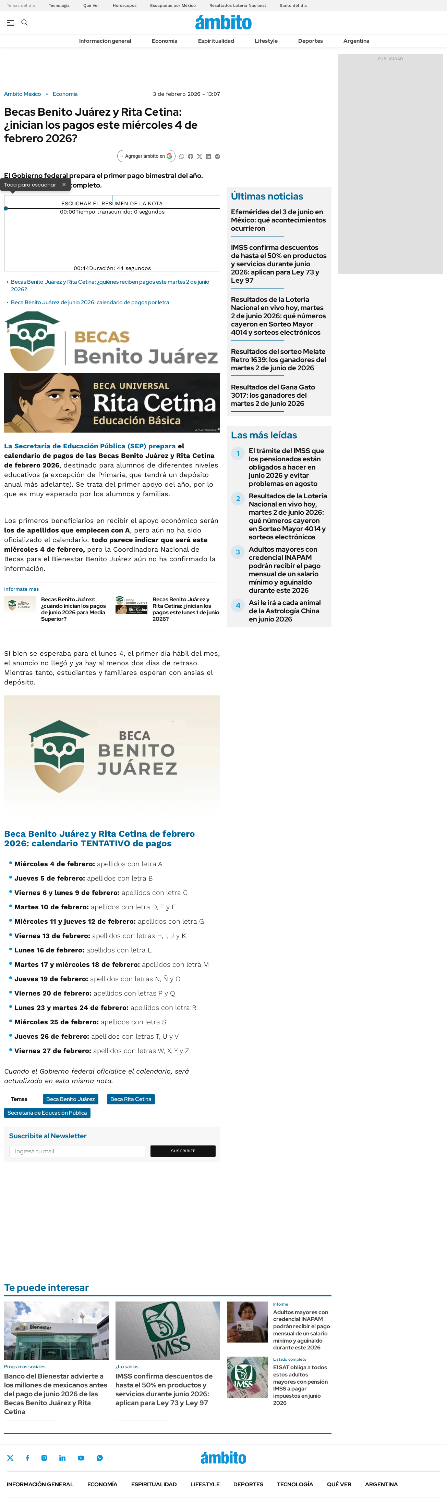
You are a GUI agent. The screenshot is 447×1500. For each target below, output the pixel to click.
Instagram (44, 1458)
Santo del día (293, 5)
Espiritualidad (216, 40)
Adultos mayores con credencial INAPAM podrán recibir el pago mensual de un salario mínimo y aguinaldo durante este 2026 (285, 570)
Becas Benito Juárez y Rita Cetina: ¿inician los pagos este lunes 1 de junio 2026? (186, 609)
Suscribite (183, 1151)
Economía (165, 40)
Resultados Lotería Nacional (237, 5)
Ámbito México (22, 94)
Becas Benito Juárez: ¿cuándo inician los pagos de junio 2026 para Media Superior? (73, 609)
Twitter (10, 1458)
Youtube (80, 1458)
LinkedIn (62, 1458)
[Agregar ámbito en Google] (146, 156)
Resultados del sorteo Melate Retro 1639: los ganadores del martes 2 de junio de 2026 (278, 359)
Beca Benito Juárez (70, 1099)
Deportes (310, 40)
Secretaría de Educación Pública (47, 1112)
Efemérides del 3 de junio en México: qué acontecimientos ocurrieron (278, 220)
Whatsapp (100, 1458)
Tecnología (59, 5)
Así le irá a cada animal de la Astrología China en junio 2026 (285, 611)
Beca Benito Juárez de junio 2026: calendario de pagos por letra (90, 302)
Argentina (356, 40)
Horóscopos (124, 5)
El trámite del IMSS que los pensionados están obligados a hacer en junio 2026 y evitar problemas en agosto (286, 467)
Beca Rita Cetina (131, 1099)
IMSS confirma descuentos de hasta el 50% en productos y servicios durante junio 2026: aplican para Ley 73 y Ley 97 (279, 264)
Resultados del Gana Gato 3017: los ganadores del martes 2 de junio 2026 (273, 395)
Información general (105, 40)
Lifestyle (266, 40)
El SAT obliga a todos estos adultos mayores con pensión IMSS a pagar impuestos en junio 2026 (300, 1385)
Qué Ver (91, 5)
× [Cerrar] (64, 184)
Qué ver (339, 1484)
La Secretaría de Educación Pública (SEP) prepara (90, 446)
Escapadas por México (173, 5)
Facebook (27, 1458)
